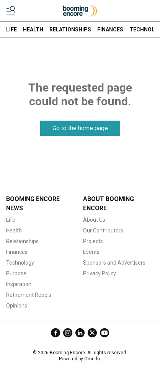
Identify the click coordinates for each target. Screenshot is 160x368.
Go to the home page (80, 128)
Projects (93, 241)
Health (14, 230)
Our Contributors (103, 230)
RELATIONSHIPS (70, 29)
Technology (20, 263)
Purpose (16, 273)
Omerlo (92, 358)
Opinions (16, 306)
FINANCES (110, 29)
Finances (17, 252)
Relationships (22, 241)
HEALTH (33, 29)
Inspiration (18, 284)
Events (91, 252)
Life (10, 220)
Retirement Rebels (28, 295)
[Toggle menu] (10, 10)
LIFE (11, 29)
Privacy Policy (99, 273)
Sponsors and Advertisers (114, 263)
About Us (94, 220)
